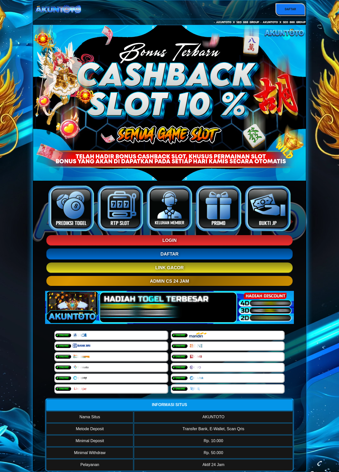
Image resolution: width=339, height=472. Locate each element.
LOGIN (170, 240)
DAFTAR (290, 9)
